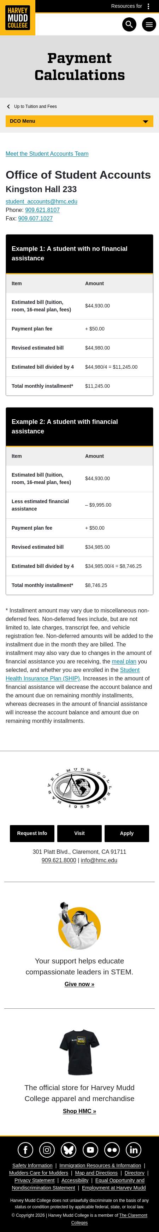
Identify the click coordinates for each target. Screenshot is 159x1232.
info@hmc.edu (99, 860)
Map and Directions (96, 1173)
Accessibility (74, 1180)
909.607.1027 (35, 218)
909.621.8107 (42, 210)
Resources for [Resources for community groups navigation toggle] (126, 6)
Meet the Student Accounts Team (47, 154)
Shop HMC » (79, 1111)
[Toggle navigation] (149, 24)
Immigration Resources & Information (100, 1165)
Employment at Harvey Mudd (114, 1188)
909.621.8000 (59, 860)
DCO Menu (22, 121)
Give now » (79, 984)
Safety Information (32, 1165)
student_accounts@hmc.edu (41, 201)
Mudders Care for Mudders (38, 1173)
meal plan (124, 661)
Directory (135, 1173)
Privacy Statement (34, 1180)
